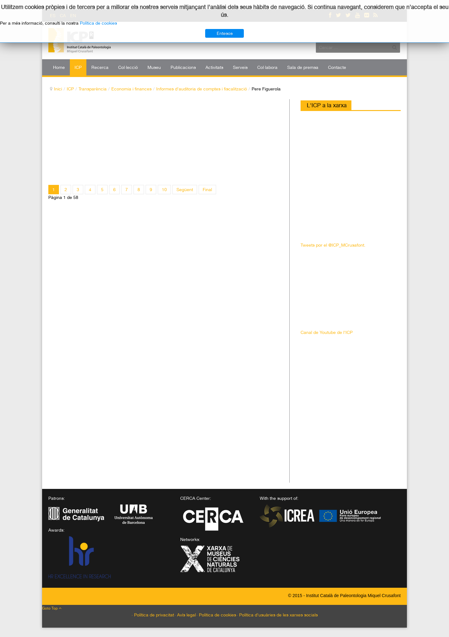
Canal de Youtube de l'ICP (327, 332)
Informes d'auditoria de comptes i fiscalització (201, 88)
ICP (70, 88)
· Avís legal (185, 614)
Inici (58, 88)
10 (164, 189)
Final (207, 189)
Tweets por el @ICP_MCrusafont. (333, 245)
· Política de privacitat (153, 614)
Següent (184, 189)
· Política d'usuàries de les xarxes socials (277, 614)
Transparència (93, 88)
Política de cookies (98, 23)
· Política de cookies (216, 614)
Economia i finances (131, 88)
